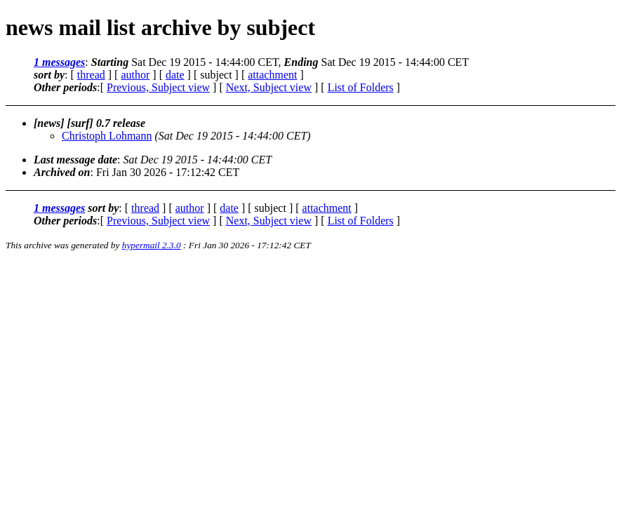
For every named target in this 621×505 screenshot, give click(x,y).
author (135, 75)
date (175, 75)
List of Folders (361, 87)
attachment (272, 75)
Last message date (75, 160)
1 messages (59, 62)
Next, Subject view (269, 87)
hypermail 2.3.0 (151, 245)
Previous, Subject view (158, 87)
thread (91, 75)
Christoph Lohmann (107, 136)
